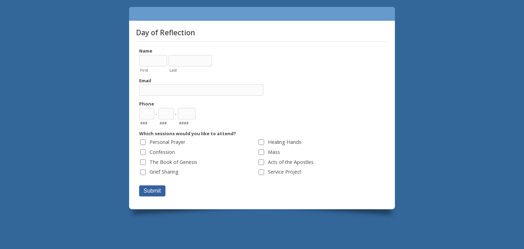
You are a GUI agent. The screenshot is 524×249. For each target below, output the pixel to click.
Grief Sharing (164, 171)
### (143, 123)
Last (173, 70)
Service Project (284, 171)
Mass (274, 152)
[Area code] (146, 113)
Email (145, 80)
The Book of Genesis (173, 162)
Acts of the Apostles (291, 162)
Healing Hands (284, 142)
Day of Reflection (262, 14)
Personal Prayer (167, 142)
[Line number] (187, 113)
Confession (162, 152)
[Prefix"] (166, 113)
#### (184, 123)
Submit (152, 191)
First (144, 70)
